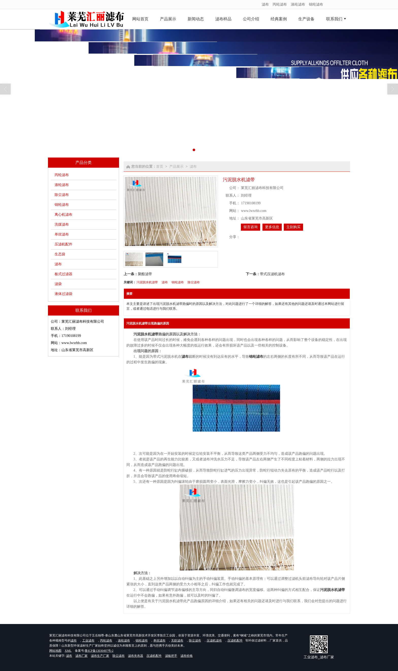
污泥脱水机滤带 (147, 282)
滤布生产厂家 (100, 656)
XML (68, 650)
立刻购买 (293, 227)
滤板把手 (171, 656)
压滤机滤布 (214, 640)
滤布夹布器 (135, 656)
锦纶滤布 (316, 4)
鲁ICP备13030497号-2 (99, 650)
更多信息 (272, 227)
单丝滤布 (62, 234)
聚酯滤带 (145, 274)
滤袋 (58, 284)
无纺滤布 (177, 640)
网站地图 (55, 650)
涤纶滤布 (298, 4)
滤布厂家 (81, 656)
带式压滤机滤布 (272, 274)
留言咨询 (250, 227)
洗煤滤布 (62, 224)
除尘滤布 (62, 195)
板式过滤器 (63, 274)
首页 (159, 166)
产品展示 (176, 166)
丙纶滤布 (280, 4)
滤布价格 (186, 656)
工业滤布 (88, 640)
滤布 (265, 4)
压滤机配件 (63, 244)
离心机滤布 (63, 214)
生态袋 (60, 254)
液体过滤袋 (63, 294)
